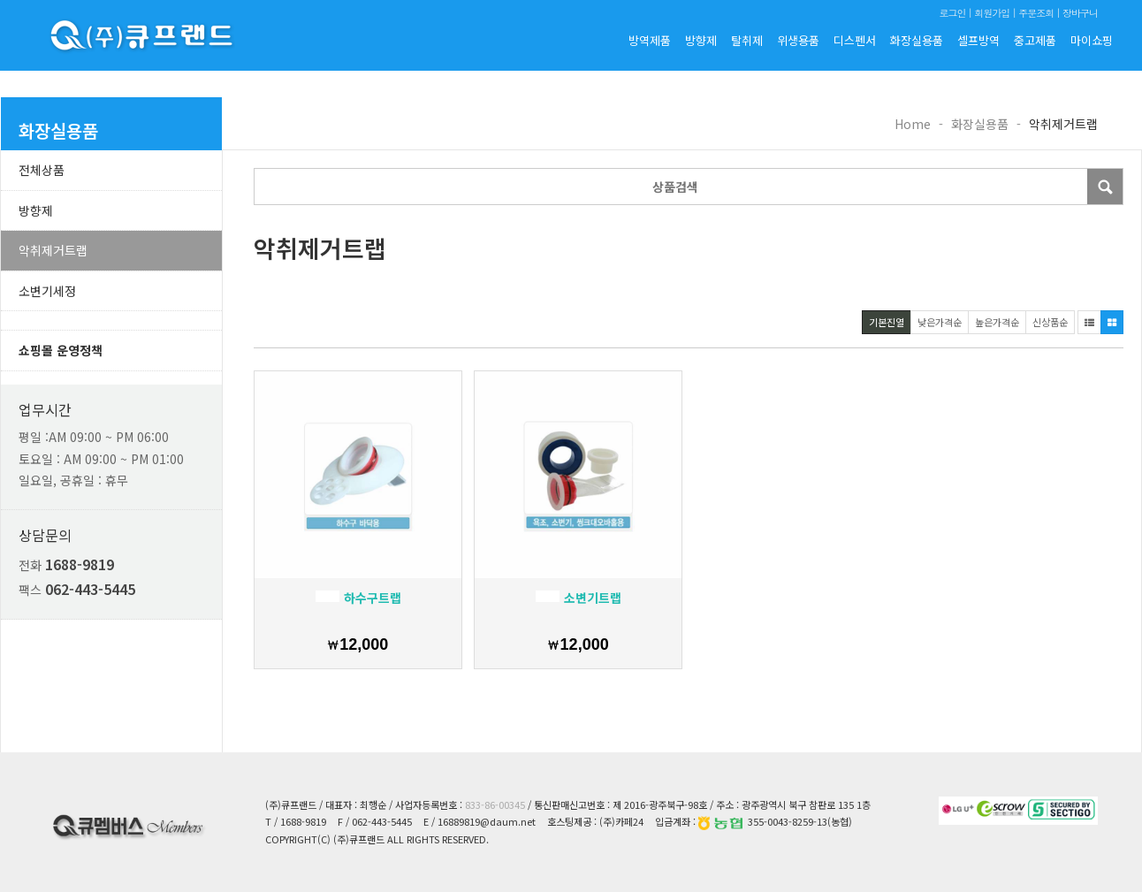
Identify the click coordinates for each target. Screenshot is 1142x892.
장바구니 (1080, 12)
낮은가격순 (939, 322)
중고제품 (1035, 40)
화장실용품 (916, 40)
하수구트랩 (358, 597)
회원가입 (991, 12)
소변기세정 (47, 291)
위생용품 (798, 40)
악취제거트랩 (53, 250)
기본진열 (886, 322)
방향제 (701, 40)
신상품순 (1050, 322)
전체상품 (42, 170)
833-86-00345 (495, 804)
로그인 (952, 12)
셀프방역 (978, 40)
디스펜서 (855, 40)
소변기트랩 (578, 597)
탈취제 (747, 40)
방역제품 (649, 40)
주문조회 (1036, 12)
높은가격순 (997, 322)
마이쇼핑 (1091, 40)
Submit (1105, 186)
